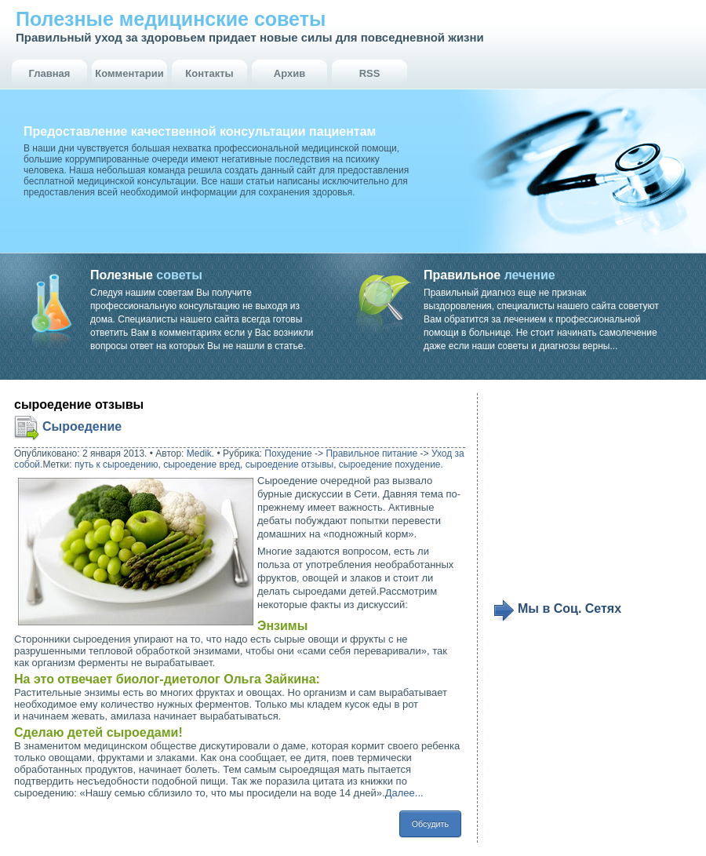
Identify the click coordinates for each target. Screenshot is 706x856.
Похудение (287, 453)
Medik (199, 453)
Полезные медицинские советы (171, 19)
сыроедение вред (201, 464)
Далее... (404, 793)
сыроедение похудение (390, 464)
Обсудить (430, 824)
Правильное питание (371, 453)
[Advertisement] (590, 496)
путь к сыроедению (116, 464)
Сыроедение (82, 426)
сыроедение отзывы (289, 464)
